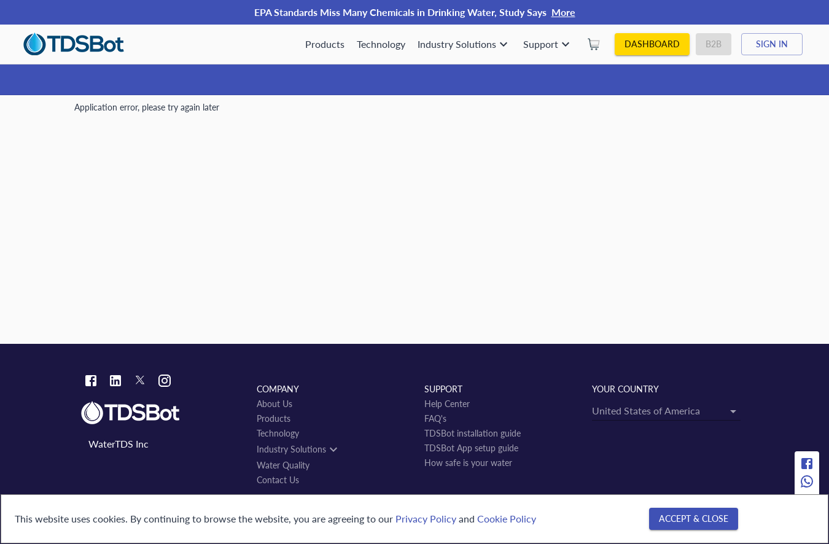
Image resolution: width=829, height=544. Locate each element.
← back (95, 289)
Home (86, 112)
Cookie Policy (506, 518)
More (563, 12)
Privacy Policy (425, 518)
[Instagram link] (164, 382)
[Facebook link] (91, 382)
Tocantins (209, 112)
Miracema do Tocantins (281, 112)
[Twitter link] (140, 382)
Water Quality (133, 112)
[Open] (462, 240)
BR (175, 112)
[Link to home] (163, 413)
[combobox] (349, 240)
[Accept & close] (693, 519)
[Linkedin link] (115, 382)
